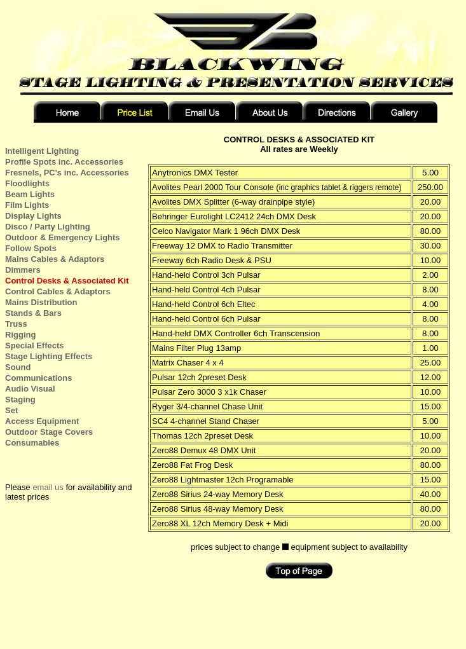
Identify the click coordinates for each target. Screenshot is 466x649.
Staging (20, 399)
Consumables (32, 442)
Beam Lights (30, 194)
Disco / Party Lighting (47, 226)
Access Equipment (42, 421)
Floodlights (27, 183)
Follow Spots (31, 248)
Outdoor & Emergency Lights (62, 237)
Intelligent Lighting (42, 151)
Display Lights (33, 216)
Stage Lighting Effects (48, 356)
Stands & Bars (33, 313)
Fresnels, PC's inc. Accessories (67, 172)
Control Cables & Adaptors (58, 291)
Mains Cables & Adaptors (54, 259)
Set (11, 410)
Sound (18, 367)
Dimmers (23, 270)
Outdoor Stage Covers (49, 432)
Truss (16, 324)
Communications (38, 378)
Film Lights (27, 205)
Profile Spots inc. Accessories (64, 162)
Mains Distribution (41, 302)
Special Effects (34, 345)
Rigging (20, 334)
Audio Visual (30, 388)
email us (47, 487)
